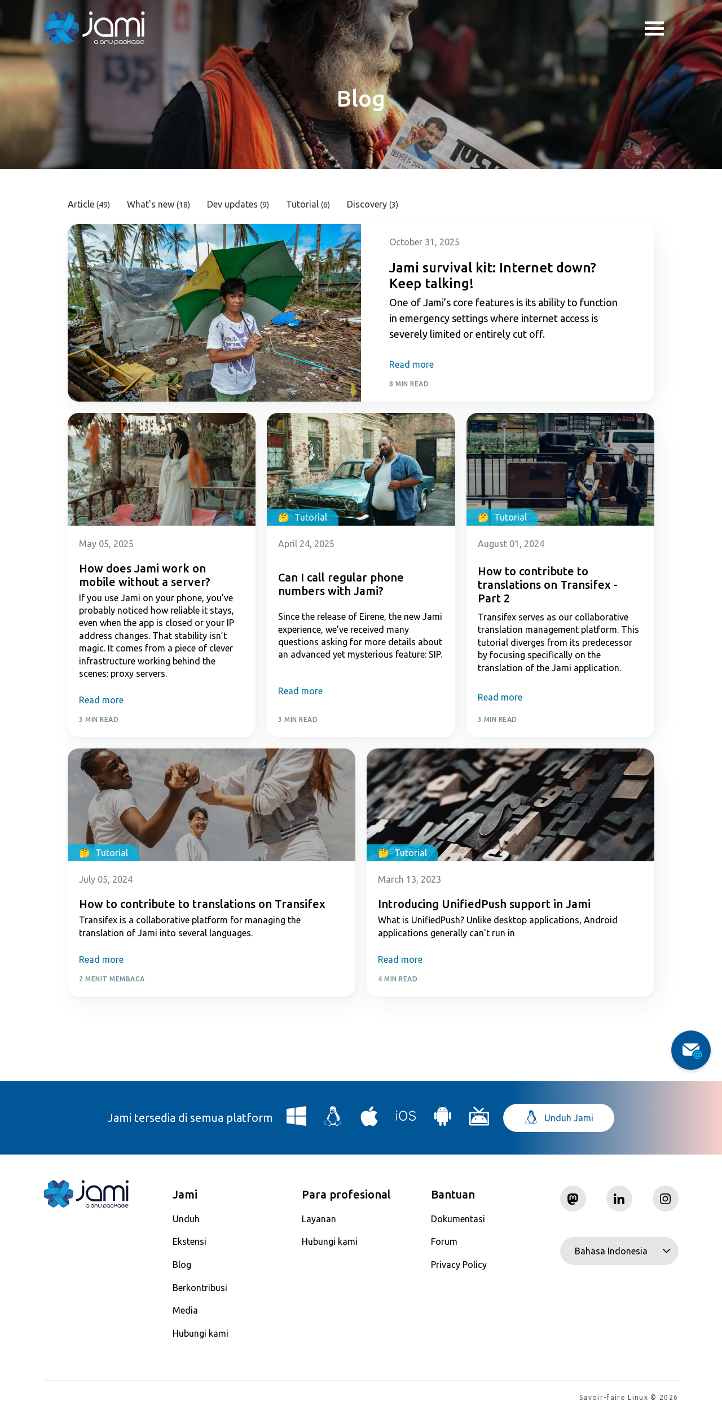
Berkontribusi (200, 1288)
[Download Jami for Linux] (333, 1120)
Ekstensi (189, 1241)
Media (185, 1310)
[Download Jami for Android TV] (479, 1120)
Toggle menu (654, 29)
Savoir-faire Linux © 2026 (628, 1397)
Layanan (319, 1219)
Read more (411, 364)
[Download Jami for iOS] (406, 1120)
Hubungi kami (200, 1333)
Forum (444, 1241)
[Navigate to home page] (95, 28)
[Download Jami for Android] (443, 1120)
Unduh (186, 1219)
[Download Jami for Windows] (297, 1120)
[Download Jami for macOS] (369, 1120)
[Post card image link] (214, 313)
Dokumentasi (458, 1219)
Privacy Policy (459, 1264)
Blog (182, 1264)
